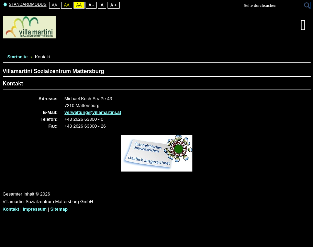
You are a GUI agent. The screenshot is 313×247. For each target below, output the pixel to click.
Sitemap (59, 209)
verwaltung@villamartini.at (93, 112)
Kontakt (11, 209)
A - (91, 5)
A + (113, 5)
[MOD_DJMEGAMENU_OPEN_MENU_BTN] (303, 25)
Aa (54, 5)
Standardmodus (25, 5)
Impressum (35, 209)
